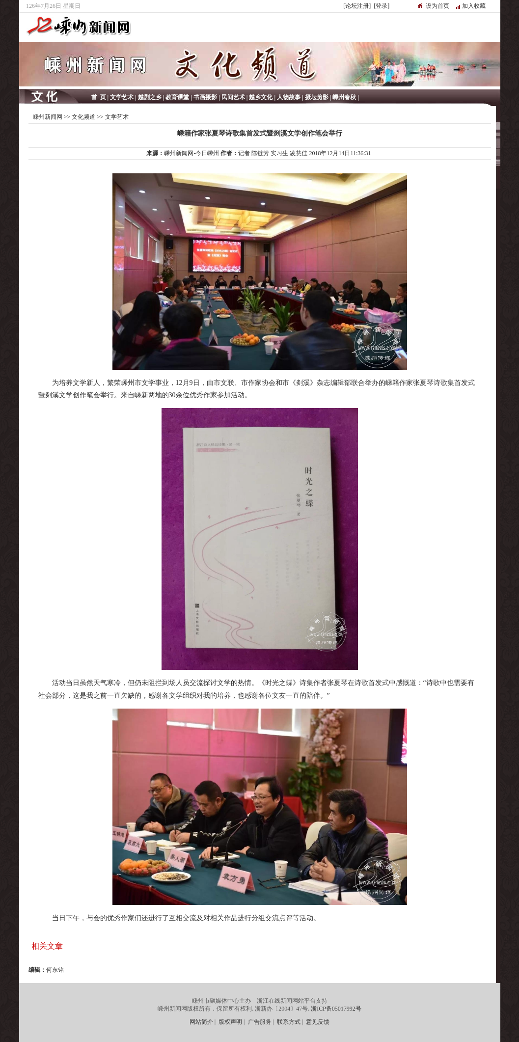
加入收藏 (474, 5)
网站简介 (201, 1021)
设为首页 (437, 5)
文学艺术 (117, 116)
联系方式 (288, 1021)
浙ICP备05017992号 (336, 1008)
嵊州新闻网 (47, 116)
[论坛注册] (357, 5)
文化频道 (83, 116)
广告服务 (260, 1021)
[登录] (381, 5)
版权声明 (230, 1021)
